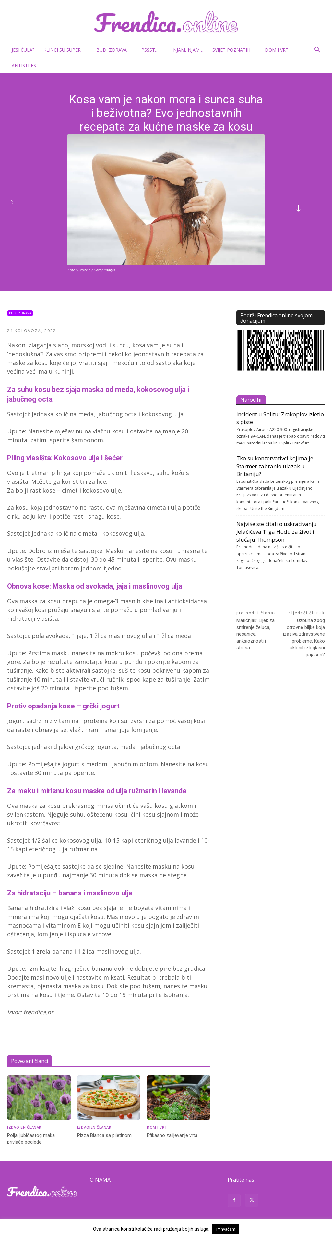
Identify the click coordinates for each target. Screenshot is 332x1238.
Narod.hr (251, 399)
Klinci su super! (65, 50)
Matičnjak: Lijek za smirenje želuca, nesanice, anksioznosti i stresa (255, 634)
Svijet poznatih (233, 50)
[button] (317, 50)
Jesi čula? (23, 50)
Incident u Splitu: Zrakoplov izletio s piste (280, 418)
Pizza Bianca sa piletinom (104, 1135)
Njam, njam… (188, 50)
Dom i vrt (279, 50)
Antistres (24, 65)
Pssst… (152, 50)
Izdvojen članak (24, 1127)
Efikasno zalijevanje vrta (172, 1135)
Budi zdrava (114, 50)
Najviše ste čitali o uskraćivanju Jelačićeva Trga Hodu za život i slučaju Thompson (276, 531)
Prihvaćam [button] (225, 1229)
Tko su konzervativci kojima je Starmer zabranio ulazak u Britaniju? (274, 466)
